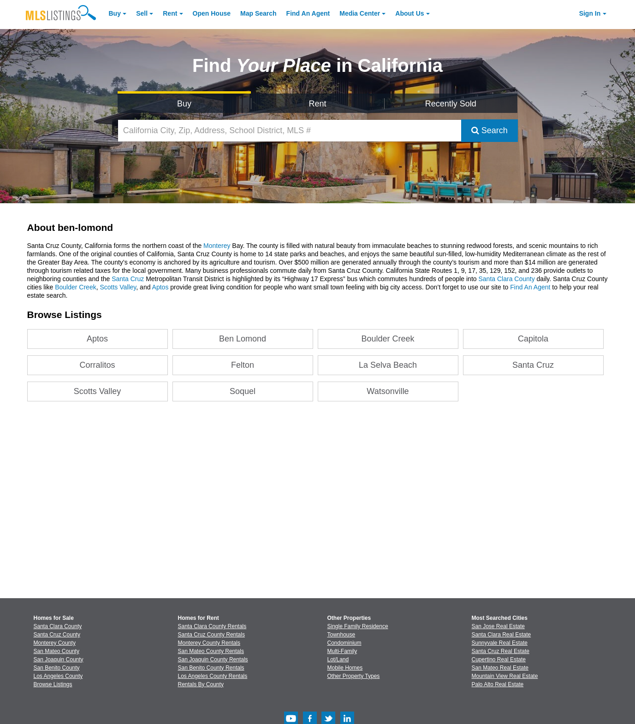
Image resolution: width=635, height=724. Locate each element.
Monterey (216, 245)
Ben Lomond (242, 338)
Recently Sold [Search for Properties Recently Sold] (450, 103)
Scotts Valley (118, 287)
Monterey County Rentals (209, 643)
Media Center (359, 13)
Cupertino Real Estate (499, 659)
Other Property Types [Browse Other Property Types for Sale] (353, 676)
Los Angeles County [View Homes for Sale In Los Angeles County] (58, 676)
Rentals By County (201, 684)
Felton (242, 365)
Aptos (160, 287)
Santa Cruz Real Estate (500, 651)
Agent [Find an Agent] (308, 13)
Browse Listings (53, 684)
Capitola (533, 338)
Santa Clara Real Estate (501, 634)
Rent (170, 13)
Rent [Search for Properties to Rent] (317, 103)
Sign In (590, 13)
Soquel (242, 391)
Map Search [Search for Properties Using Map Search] (258, 13)
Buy (115, 13)
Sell (142, 13)
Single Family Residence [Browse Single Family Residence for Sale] (357, 626)
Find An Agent (530, 287)
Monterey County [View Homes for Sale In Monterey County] (55, 643)
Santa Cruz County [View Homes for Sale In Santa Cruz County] (57, 634)
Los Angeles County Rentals (213, 676)
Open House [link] (212, 13)
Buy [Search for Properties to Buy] (184, 103)
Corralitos (97, 365)
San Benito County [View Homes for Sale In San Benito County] (57, 668)
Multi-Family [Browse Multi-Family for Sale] (342, 651)
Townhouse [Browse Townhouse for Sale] (341, 634)
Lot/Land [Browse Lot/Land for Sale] (338, 659)
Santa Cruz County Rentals (211, 634)
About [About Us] (409, 13)
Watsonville (388, 391)
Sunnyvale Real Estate (500, 643)
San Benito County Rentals (211, 668)
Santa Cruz (128, 279)
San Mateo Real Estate (500, 668)
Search (489, 130)
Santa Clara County (506, 279)
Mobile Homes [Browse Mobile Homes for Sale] (345, 668)
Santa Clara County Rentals (212, 626)
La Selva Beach (388, 365)
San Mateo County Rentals (211, 651)
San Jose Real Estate (498, 626)
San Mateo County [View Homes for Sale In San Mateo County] (56, 651)
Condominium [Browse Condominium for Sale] (344, 643)
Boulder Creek (75, 287)
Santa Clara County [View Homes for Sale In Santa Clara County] (58, 626)
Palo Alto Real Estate (498, 684)
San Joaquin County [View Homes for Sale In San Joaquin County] (58, 659)
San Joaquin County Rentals (213, 659)
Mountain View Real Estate (505, 676)
